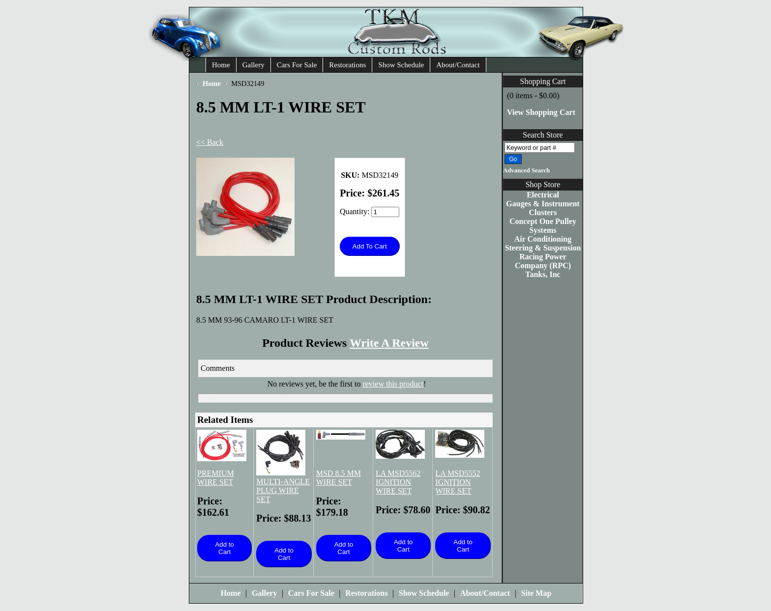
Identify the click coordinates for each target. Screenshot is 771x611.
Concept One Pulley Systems (542, 225)
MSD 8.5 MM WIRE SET (338, 477)
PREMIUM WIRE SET (215, 477)
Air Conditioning (543, 239)
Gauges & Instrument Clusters (542, 208)
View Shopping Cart (541, 112)
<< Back (209, 142)
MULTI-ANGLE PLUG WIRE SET (283, 490)
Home (221, 65)
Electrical (543, 195)
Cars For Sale (297, 65)
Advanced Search (526, 170)
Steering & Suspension (543, 248)
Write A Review (389, 342)
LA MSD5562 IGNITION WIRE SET (398, 482)
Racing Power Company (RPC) (543, 261)
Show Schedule (401, 65)
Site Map (536, 593)
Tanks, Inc (542, 274)
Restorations (347, 65)
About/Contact (457, 65)
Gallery (253, 65)
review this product (392, 384)
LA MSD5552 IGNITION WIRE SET (457, 482)
